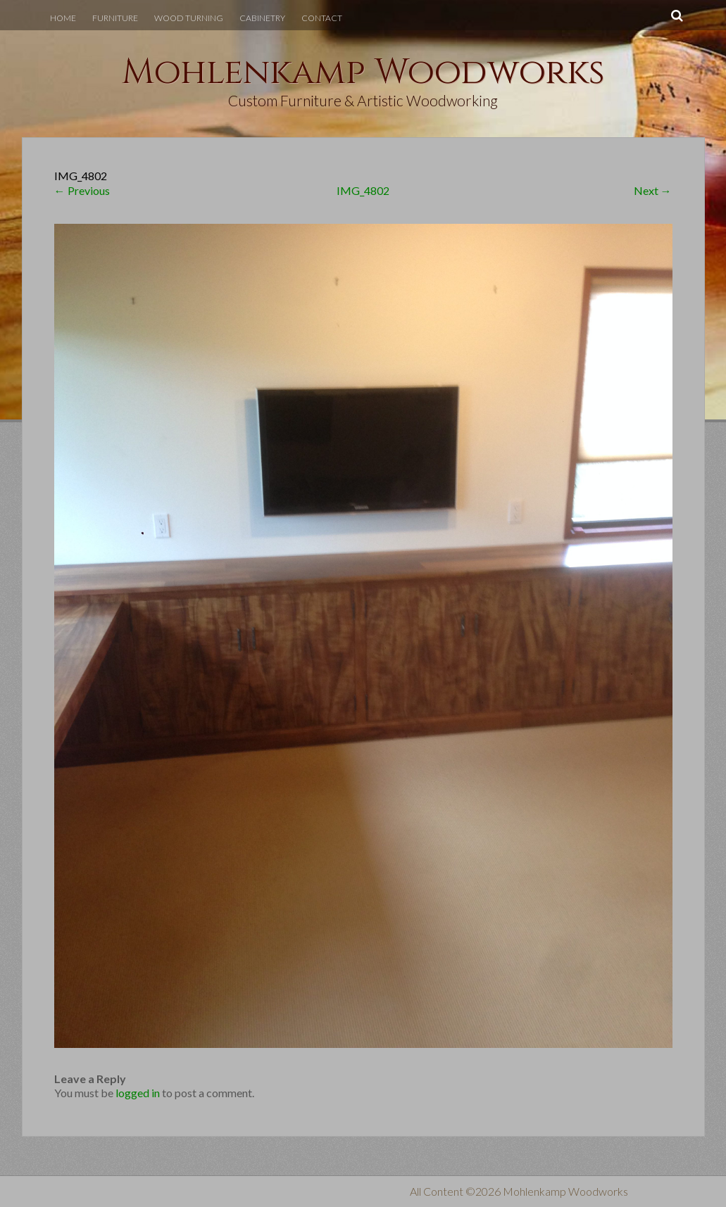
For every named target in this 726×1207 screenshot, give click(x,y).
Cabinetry (262, 18)
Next (653, 190)
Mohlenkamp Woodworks (363, 72)
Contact (321, 18)
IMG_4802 (363, 190)
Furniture (115, 18)
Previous (82, 190)
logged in (137, 1092)
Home (63, 18)
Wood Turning (188, 18)
